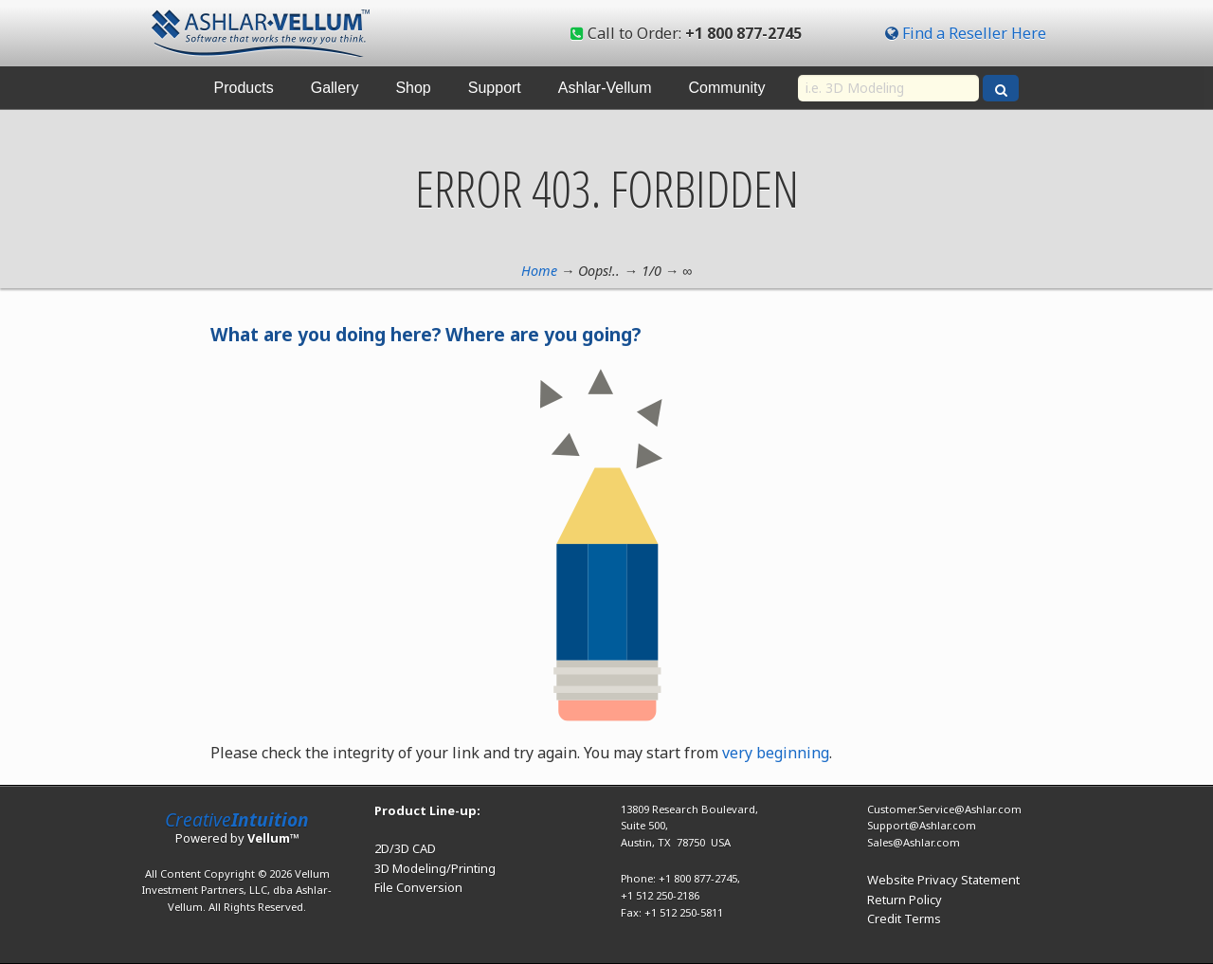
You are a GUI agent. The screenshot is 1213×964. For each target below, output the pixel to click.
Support (494, 88)
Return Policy (904, 899)
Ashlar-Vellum (605, 88)
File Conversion (418, 887)
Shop (412, 88)
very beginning (775, 752)
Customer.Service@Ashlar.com (944, 809)
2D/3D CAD (405, 848)
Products (244, 88)
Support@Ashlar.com (921, 825)
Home (539, 271)
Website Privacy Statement (943, 879)
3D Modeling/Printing (435, 868)
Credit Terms (904, 918)
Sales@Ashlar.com (913, 842)
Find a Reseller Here (974, 33)
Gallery (335, 88)
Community (727, 88)
